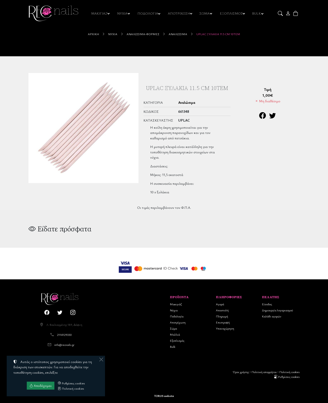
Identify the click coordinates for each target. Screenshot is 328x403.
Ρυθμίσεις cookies (287, 377)
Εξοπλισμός (177, 341)
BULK (256, 13)
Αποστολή (222, 310)
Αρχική (93, 34)
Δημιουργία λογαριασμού (277, 310)
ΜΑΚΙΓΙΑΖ (99, 13)
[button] (280, 13)
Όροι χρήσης (241, 372)
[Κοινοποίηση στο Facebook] (262, 116)
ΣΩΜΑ (205, 13)
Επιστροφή (223, 322)
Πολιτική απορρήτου (264, 372)
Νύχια (112, 34)
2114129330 (64, 335)
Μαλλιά (175, 334)
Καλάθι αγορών (271, 316)
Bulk (172, 347)
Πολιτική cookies (289, 372)
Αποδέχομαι (40, 385)
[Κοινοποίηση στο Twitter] (272, 116)
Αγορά (220, 304)
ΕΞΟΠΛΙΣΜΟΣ (231, 13)
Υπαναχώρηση (225, 328)
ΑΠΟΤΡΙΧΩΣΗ (179, 13)
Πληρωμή (222, 316)
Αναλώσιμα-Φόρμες (143, 34)
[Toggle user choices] (288, 13)
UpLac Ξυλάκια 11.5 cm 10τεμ (218, 34)
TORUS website (164, 396)
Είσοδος (267, 304)
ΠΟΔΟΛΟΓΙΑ (148, 13)
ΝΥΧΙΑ (122, 13)
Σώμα (173, 328)
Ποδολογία (176, 316)
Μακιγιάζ (176, 304)
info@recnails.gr (64, 345)
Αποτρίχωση (178, 322)
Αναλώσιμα (178, 34)
